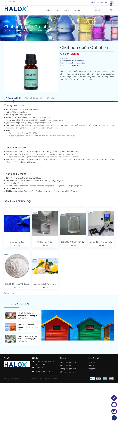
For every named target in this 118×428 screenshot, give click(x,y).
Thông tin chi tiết (14, 98)
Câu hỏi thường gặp (34, 98)
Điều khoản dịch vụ (67, 372)
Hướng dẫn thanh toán (68, 365)
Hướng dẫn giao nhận (68, 369)
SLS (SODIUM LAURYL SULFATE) (18, 284)
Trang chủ (92, 362)
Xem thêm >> (9, 293)
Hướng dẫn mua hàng (68, 362)
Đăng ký (103, 3)
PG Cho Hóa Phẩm (45, 242)
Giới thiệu (91, 365)
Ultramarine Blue (17, 242)
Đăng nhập (95, 3)
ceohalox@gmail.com (43, 371)
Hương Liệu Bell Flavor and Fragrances (49, 284)
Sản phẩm (92, 369)
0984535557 (11, 2)
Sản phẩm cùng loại (17, 201)
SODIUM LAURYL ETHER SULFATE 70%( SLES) (80, 242)
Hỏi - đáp (50, 98)
